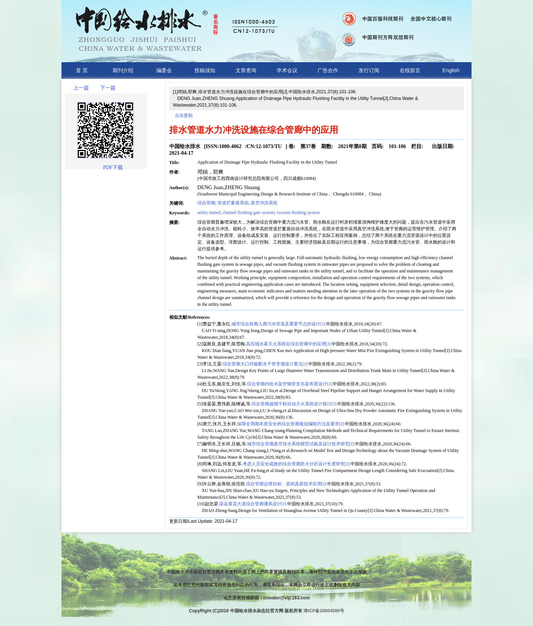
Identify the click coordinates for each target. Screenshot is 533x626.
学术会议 (287, 70)
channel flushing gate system (248, 212)
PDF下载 (113, 167)
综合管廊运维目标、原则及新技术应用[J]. (286, 483)
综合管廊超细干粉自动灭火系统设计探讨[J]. (294, 403)
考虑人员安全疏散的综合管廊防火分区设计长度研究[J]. (297, 463)
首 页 (82, 70)
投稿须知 (204, 70)
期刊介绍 (123, 70)
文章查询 (246, 70)
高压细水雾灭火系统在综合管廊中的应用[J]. (289, 344)
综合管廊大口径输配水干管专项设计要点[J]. (266, 363)
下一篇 (108, 88)
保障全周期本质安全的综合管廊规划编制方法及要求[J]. (291, 423)
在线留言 (410, 70)
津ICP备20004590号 (323, 610)
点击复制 (184, 115)
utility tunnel (208, 212)
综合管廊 (206, 202)
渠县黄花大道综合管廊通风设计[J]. (253, 503)
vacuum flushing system (298, 212)
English (451, 70)
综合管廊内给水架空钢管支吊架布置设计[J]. (290, 383)
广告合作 (327, 70)
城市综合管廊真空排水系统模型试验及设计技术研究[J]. (301, 443)
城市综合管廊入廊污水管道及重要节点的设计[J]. (278, 324)
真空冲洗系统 (264, 202)
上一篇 (81, 88)
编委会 (164, 70)
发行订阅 (369, 70)
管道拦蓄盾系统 (233, 202)
